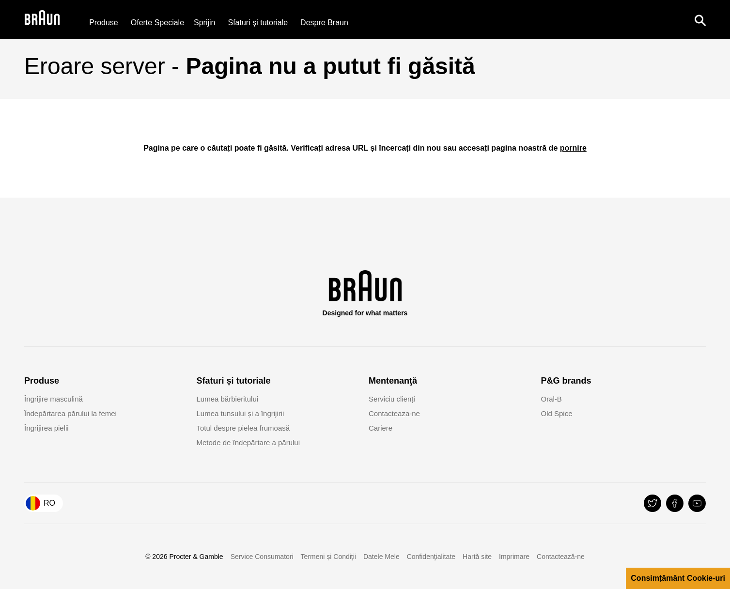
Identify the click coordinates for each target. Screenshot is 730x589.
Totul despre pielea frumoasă (243, 428)
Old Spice (557, 413)
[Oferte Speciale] (157, 22)
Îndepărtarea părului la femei (70, 413)
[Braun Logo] (42, 19)
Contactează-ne (561, 556)
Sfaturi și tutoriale (258, 22)
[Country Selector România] (43, 503)
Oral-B (551, 399)
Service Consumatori (262, 556)
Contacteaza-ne (394, 413)
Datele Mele (381, 556)
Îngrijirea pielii (46, 428)
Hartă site (477, 556)
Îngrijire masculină (53, 399)
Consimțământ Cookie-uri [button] (678, 578)
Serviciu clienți (392, 399)
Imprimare (514, 556)
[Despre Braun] (324, 22)
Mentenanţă (393, 381)
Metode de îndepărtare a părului (248, 442)
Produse (103, 22)
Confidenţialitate (431, 556)
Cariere (380, 428)
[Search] (700, 19)
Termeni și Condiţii (328, 556)
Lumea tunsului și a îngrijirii (240, 413)
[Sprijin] (204, 22)
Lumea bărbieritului (228, 399)
